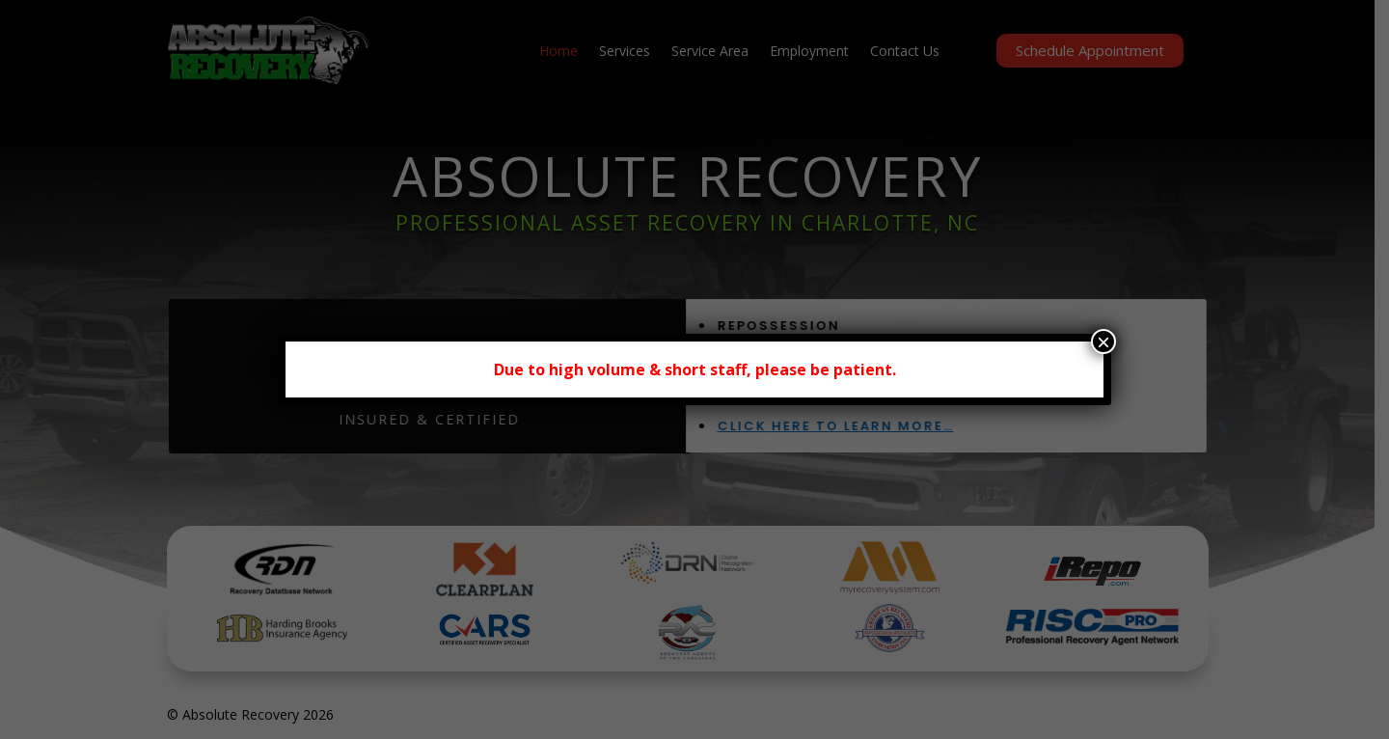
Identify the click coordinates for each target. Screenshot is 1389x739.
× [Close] (1103, 341)
